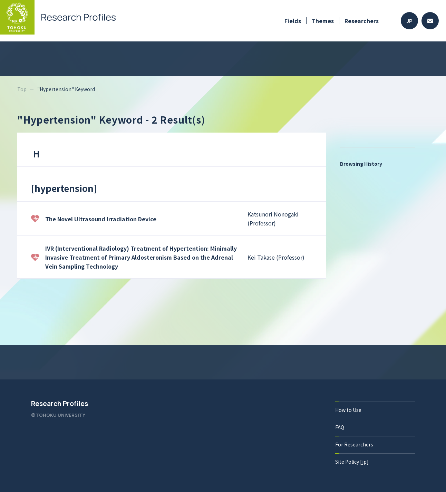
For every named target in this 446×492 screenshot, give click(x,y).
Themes (323, 21)
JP (410, 21)
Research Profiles (59, 403)
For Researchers (354, 444)
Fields (292, 21)
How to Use (348, 409)
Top (22, 89)
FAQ (339, 427)
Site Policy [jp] (352, 461)
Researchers (362, 21)
